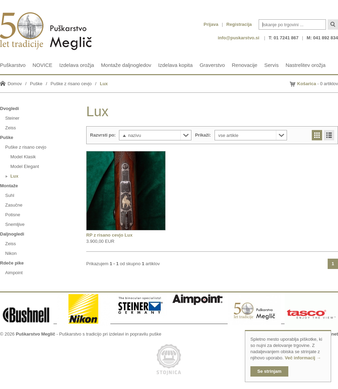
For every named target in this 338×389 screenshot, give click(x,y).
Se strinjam (269, 371)
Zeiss (10, 127)
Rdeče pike (12, 263)
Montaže (9, 185)
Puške (36, 83)
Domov (15, 83)
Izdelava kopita (175, 65)
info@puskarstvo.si (238, 37)
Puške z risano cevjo (71, 83)
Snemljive (14, 224)
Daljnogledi (12, 234)
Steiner (12, 118)
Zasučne (13, 205)
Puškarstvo (13, 65)
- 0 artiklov (317, 83)
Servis (271, 65)
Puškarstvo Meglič (35, 334)
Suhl (9, 195)
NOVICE (42, 65)
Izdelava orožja (76, 65)
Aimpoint (14, 272)
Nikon (11, 253)
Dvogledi (9, 108)
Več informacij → (303, 357)
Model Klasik (23, 156)
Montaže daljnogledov (126, 65)
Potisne (12, 214)
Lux (104, 83)
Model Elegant (24, 166)
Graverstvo (212, 65)
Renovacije (244, 65)
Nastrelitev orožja (306, 65)
